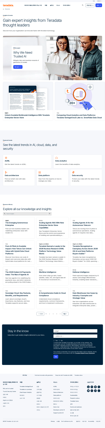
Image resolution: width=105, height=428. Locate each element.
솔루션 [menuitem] (52, 5)
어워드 (4, 397)
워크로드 (22, 395)
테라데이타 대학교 (58, 401)
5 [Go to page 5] (60, 314)
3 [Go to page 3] (53, 314)
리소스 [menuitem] (58, 5)
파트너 (38, 404)
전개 (4, 406)
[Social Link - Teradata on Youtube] (88, 391)
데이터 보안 (56, 398)
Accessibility (91, 421)
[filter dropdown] (50, 214)
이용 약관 (84, 421)
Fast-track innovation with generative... (44, 375)
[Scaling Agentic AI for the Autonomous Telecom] (86, 228)
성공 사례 (5, 394)
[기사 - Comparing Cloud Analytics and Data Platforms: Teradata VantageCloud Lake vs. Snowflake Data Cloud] (80, 101)
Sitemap (53, 421)
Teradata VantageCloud (26, 386)
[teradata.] (8, 5)
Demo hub (56, 407)
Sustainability (73, 395)
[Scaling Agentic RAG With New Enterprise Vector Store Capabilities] (52, 228)
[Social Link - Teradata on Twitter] (99, 387)
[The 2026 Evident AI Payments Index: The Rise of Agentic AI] (19, 276)
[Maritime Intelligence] (52, 276)
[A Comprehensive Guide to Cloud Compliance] (52, 298)
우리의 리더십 (74, 389)
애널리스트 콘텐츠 (8, 400)
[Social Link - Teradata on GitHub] (92, 387)
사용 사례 (39, 401)
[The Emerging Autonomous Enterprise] (19, 228)
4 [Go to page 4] (56, 314)
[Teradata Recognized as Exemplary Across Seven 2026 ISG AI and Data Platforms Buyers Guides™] (86, 253)
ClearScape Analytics (26, 392)
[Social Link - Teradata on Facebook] (92, 391)
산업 (38, 386)
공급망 (38, 398)
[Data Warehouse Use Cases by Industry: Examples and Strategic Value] (86, 298)
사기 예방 (39, 395)
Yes (56, 341)
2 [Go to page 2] (49, 314)
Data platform (57, 395)
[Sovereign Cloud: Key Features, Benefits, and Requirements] (19, 298)
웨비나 (55, 404)
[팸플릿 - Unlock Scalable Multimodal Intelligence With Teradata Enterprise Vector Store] (28, 101)
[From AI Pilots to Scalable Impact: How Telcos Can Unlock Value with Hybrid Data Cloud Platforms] (19, 253)
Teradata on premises (26, 389)
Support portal (57, 413)
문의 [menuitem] (98, 5)
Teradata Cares (74, 401)
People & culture (74, 398)
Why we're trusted (8, 388)
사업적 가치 (6, 403)
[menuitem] (82, 5)
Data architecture (58, 392)
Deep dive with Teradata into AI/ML (63, 375)
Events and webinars (76, 407)
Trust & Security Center (9, 391)
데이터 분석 (56, 389)
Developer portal (58, 410)
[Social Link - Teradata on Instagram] (95, 391)
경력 (71, 404)
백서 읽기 (17, 67)
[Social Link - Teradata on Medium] (95, 387)
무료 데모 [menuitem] (89, 5)
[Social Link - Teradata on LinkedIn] (88, 387)
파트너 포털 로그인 (42, 407)
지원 (94, 1)
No (62, 341)
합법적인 (78, 421)
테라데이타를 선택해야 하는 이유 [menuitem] (33, 5)
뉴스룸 (72, 413)
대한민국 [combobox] (99, 1)
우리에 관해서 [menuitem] (66, 5)
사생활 (58, 421)
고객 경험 (39, 389)
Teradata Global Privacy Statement (85, 353)
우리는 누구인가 (74, 386)
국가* (55, 334)
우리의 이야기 (74, 392)
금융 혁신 (39, 392)
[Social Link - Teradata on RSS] (99, 391)
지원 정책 (98, 421)
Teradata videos (78, 375)
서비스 (38, 410)
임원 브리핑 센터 (74, 410)
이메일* (56, 331)
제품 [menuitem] (46, 5)
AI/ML (55, 386)
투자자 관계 (73, 416)
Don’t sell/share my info (67, 421)
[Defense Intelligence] (86, 276)
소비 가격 (22, 398)
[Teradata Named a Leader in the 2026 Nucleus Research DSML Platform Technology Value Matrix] (52, 253)
